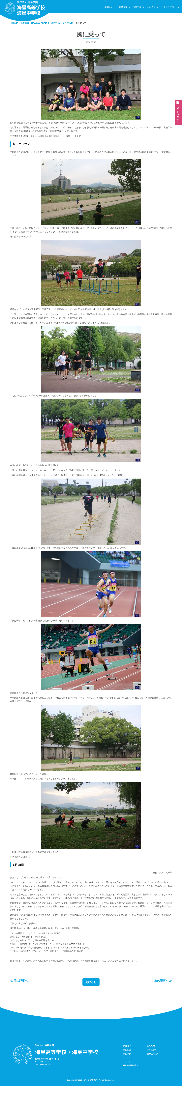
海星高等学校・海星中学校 (66, 1085)
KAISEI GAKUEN (90, 1114)
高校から (91, 1015)
